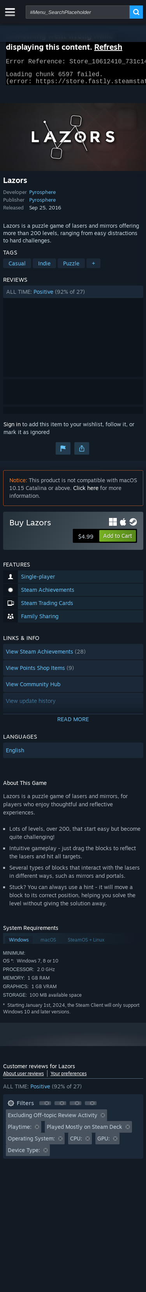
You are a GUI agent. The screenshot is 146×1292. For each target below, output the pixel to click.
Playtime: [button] (20, 1131)
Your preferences (69, 1078)
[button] (73, 296)
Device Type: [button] (24, 1154)
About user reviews (23, 1078)
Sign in (12, 428)
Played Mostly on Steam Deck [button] (84, 1131)
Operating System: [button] (31, 1143)
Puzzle (71, 268)
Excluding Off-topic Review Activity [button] (52, 1119)
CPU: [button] (76, 1143)
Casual (17, 268)
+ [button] (93, 268)
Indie (44, 268)
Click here (86, 492)
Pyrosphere (42, 197)
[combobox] (78, 12)
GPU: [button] (103, 1143)
